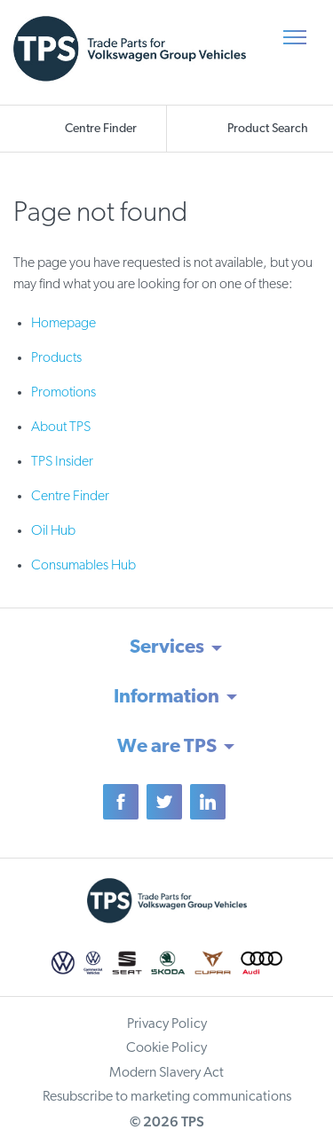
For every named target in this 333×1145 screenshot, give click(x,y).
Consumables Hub (83, 566)
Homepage (63, 324)
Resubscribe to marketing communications (167, 1097)
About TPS (61, 427)
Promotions (63, 393)
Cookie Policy (166, 1048)
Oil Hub (53, 531)
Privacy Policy (167, 1024)
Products (56, 358)
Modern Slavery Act (166, 1073)
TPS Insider (62, 462)
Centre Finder (70, 497)
